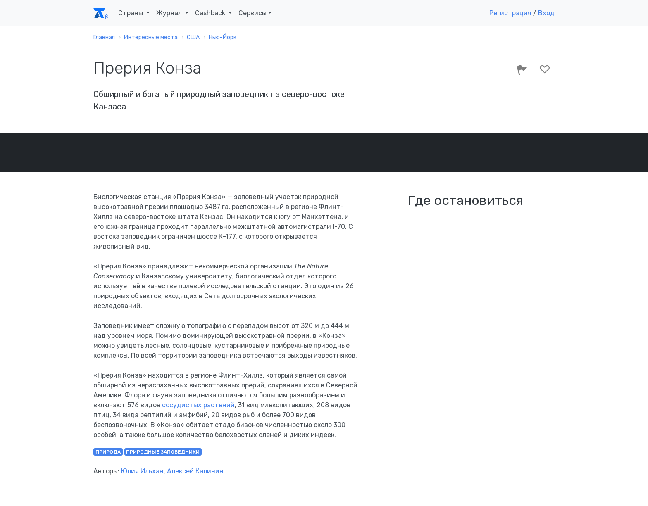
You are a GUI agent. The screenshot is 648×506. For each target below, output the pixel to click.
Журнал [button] (169, 13)
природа (108, 452)
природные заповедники (163, 452)
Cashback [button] (211, 13)
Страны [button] (131, 13)
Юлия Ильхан (142, 471)
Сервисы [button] (252, 13)
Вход (546, 13)
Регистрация (510, 13)
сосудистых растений (198, 405)
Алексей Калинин (195, 471)
